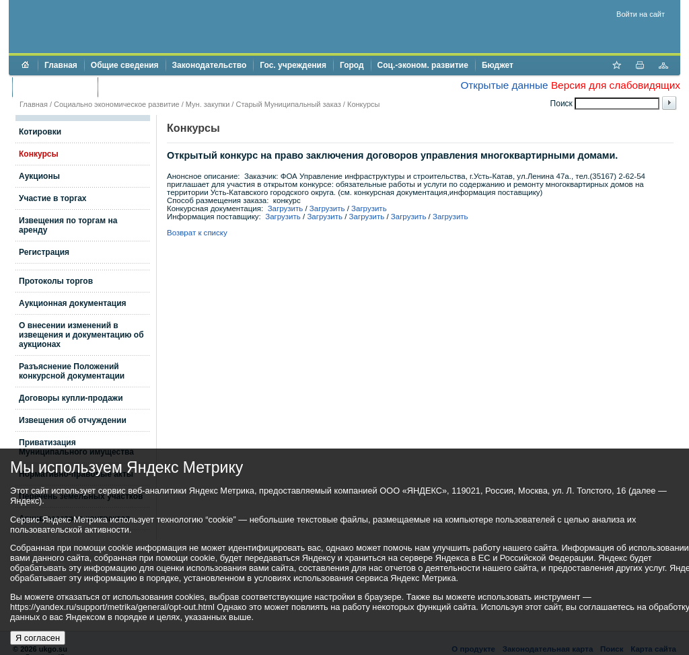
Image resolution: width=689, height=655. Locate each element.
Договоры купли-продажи (71, 398)
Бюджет (497, 65)
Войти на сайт (640, 14)
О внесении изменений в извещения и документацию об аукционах (81, 335)
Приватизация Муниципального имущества (76, 447)
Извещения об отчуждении (72, 420)
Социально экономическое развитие (117, 104)
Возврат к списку (197, 233)
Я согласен (37, 638)
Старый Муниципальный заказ (287, 104)
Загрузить (285, 208)
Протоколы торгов (56, 281)
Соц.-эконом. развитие (422, 65)
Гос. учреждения (293, 65)
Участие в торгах (52, 198)
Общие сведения (125, 65)
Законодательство (209, 65)
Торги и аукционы (55, 86)
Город (352, 65)
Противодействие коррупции (162, 86)
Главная (60, 65)
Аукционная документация (72, 303)
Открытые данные (504, 85)
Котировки (40, 132)
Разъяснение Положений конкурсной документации (71, 371)
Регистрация (44, 252)
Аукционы (39, 176)
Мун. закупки (207, 104)
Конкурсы (363, 104)
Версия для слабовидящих (615, 85)
